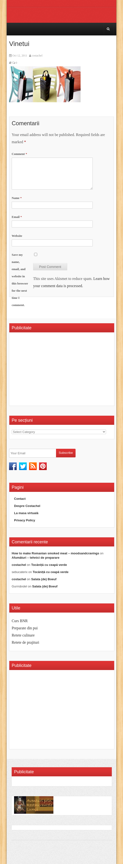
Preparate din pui (25, 628)
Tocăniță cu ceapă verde (49, 565)
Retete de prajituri (25, 642)
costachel (37, 55)
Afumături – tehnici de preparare (35, 557)
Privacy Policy (24, 520)
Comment (19, 154)
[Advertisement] (52, 370)
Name (17, 198)
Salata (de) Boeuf (43, 579)
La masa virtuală (26, 513)
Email (17, 217)
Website (17, 236)
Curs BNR (20, 621)
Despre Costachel (27, 506)
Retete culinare (23, 635)
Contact (20, 498)
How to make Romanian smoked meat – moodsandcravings (55, 553)
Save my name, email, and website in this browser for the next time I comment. (20, 280)
